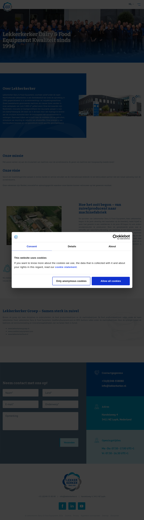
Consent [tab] (32, 246)
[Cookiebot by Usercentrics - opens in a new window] (118, 237)
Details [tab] (72, 246)
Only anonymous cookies (71, 281)
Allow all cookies (111, 281)
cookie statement (66, 267)
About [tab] (112, 246)
